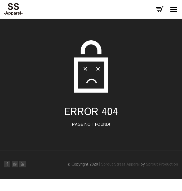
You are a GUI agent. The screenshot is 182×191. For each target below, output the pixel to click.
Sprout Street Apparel (120, 164)
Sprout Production (162, 164)
